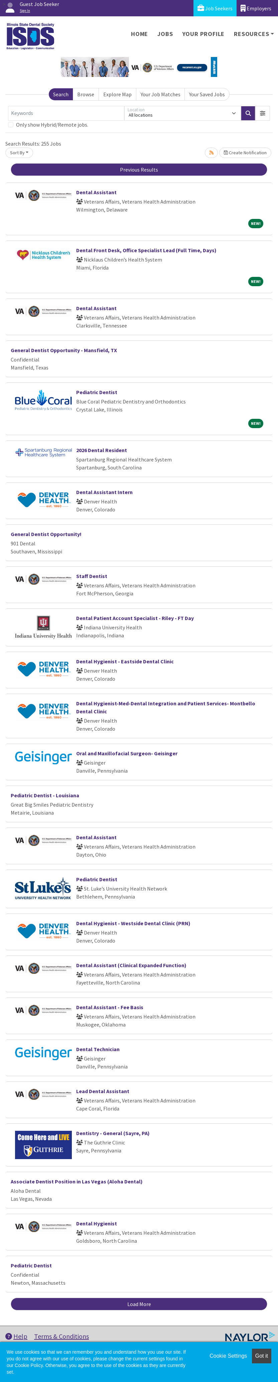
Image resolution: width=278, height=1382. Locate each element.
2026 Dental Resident (101, 450)
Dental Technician (98, 1049)
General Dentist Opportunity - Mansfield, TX (64, 350)
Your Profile (203, 34)
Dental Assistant (96, 192)
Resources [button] (251, 34)
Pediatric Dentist (96, 392)
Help (16, 1336)
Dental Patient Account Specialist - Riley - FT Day (135, 618)
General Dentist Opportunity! (46, 534)
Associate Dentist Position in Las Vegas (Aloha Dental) (77, 1181)
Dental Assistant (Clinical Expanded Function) (131, 965)
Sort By (17, 153)
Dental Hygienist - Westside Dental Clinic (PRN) (133, 923)
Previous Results (139, 169)
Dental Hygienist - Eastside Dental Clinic (125, 661)
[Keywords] (66, 113)
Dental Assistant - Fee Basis (109, 1007)
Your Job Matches (160, 94)
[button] (262, 113)
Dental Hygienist (96, 1223)
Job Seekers (215, 8)
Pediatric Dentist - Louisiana (45, 795)
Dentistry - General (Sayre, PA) (113, 1133)
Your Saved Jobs (207, 94)
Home (139, 34)
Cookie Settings (228, 1356)
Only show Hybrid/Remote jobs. (52, 124)
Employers (256, 8)
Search (60, 94)
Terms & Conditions (61, 1336)
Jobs (165, 34)
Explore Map (117, 94)
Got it (261, 1356)
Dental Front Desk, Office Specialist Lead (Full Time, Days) (146, 250)
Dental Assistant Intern (104, 492)
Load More (139, 1304)
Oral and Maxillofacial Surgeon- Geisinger (126, 753)
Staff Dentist (91, 576)
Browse (85, 94)
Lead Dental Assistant (102, 1091)
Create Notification (245, 153)
